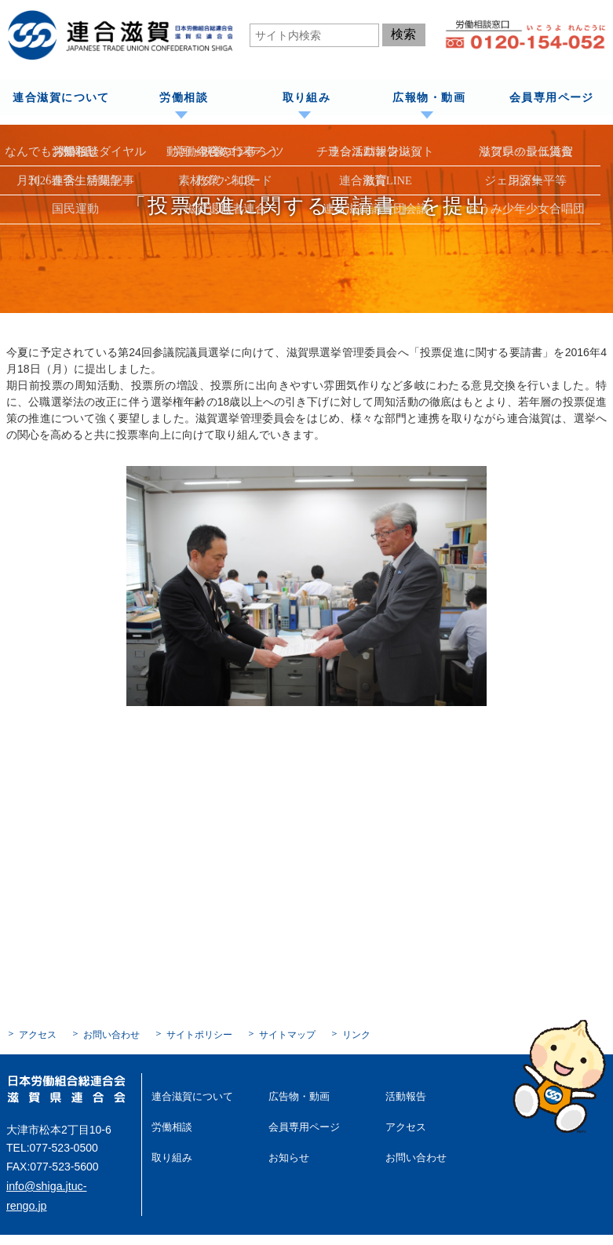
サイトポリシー (199, 1033)
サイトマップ (287, 1033)
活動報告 (404, 1095)
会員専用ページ (551, 97)
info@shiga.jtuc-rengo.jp (65, 1184)
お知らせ (287, 1154)
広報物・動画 (428, 97)
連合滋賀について (61, 97)
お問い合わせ (111, 1033)
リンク (356, 1033)
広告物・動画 (296, 1095)
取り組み (306, 97)
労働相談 (183, 97)
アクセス (38, 1033)
